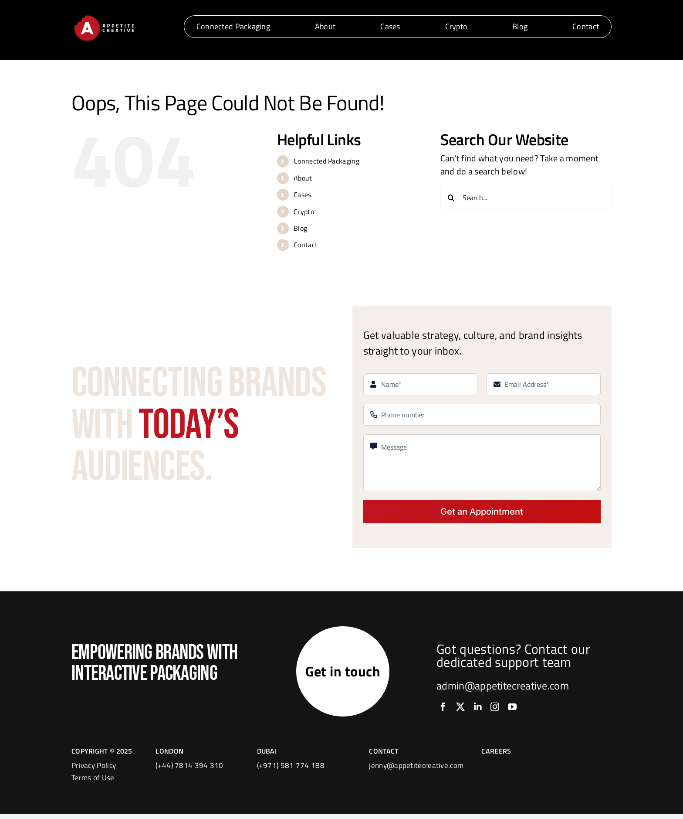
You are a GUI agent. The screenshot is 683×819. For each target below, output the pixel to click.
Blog (300, 228)
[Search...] (526, 197)
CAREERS (496, 756)
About (303, 178)
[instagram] (494, 709)
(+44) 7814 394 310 (189, 770)
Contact (306, 244)
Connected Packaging (326, 161)
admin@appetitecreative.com (502, 688)
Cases (302, 194)
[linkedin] (478, 709)
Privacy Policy (93, 770)
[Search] (451, 197)
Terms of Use (93, 782)
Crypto (304, 211)
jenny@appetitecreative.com (416, 770)
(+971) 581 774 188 (291, 770)
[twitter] (460, 709)
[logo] (104, 17)
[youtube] (512, 709)
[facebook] (443, 709)
